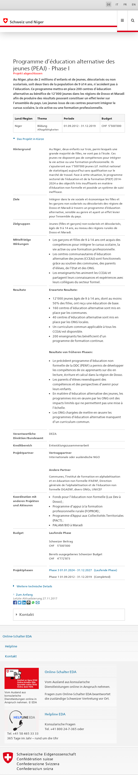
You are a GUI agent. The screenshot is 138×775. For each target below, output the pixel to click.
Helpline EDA (55, 704)
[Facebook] (15, 592)
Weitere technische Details (34, 576)
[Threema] (29, 592)
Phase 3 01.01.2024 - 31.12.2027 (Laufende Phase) (83, 559)
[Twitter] (20, 592)
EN (134, 4)
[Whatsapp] (33, 592)
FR (125, 4)
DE (109, 4)
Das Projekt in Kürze (30, 128)
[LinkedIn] (24, 592)
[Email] (37, 592)
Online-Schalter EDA (17, 626)
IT (117, 4)
